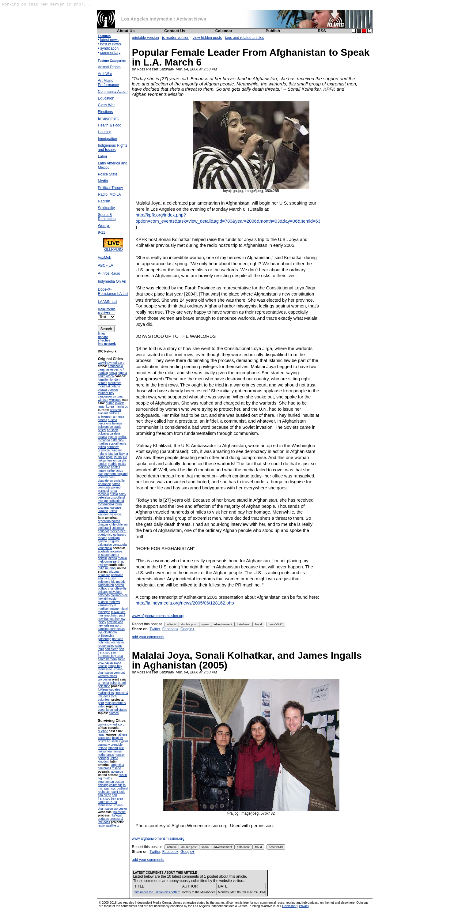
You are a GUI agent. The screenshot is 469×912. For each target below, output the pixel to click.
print (101, 703)
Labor (103, 156)
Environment (108, 118)
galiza (102, 447)
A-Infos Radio (109, 273)
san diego (111, 649)
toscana (103, 507)
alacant (103, 413)
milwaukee (118, 612)
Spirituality (106, 208)
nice (101, 474)
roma (113, 490)
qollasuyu (119, 534)
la (115, 605)
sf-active (104, 340)
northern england (116, 474)
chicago (103, 592)
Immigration (107, 139)
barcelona (105, 423)
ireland (102, 453)
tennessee (105, 669)
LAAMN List (107, 302)
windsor (103, 399)
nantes (115, 467)
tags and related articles (244, 38)
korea (110, 406)
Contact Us (174, 30)
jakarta (119, 403)
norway (103, 477)
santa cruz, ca (107, 802)
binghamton (106, 585)
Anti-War (105, 74)
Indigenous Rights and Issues (112, 147)
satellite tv (119, 703)
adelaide (104, 551)
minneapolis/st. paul (111, 615)
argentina (104, 521)
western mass (107, 676)
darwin (102, 558)
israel (122, 682)
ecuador (103, 531)
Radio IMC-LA (109, 194)
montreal (104, 386)
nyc (100, 632)
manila (119, 406)
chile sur (122, 524)
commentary (110, 53)
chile (112, 524)
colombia (118, 527)
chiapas (103, 524)
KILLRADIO (113, 248)
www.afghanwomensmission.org (158, 616)
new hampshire (108, 618)
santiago (114, 538)
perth (116, 561)
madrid (112, 463)
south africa (106, 376)
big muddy (118, 581)
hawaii (102, 598)
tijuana (102, 541)
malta (122, 463)
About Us (126, 30)
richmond (104, 642)
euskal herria (117, 443)
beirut (113, 682)
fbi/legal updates (109, 689)
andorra (114, 413)
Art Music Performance (108, 82)
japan (101, 406)
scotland (119, 497)
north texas (116, 629)
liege (109, 457)
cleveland (115, 592)
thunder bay (106, 393)
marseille (104, 467)
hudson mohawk (109, 602)
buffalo (102, 588)
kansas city (105, 605)
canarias (104, 369)
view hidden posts (207, 38)
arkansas (104, 575)
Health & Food (110, 125)
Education (106, 98)
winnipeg (115, 399)
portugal (103, 490)
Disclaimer (289, 906)
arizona (114, 571)
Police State (108, 174)
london (102, 463)
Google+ (187, 629)
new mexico (115, 622)
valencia (116, 514)
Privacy (304, 906)
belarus (117, 423)
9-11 (101, 232)
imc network (107, 343)
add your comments (148, 637)
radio (108, 703)
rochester (117, 642)
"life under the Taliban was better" (157, 892)
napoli (102, 470)
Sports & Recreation (107, 217)
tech (114, 696)
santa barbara (107, 659)
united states (118, 709)
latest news (109, 40)
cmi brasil (104, 527)
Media (103, 181)
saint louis (118, 791)
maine (114, 608)
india (101, 568)
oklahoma (110, 632)
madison (104, 608)
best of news (110, 44)
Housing (105, 132)
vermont (119, 672)
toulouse (115, 507)
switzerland (116, 501)
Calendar (224, 30)
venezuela (120, 544)
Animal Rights (109, 67)
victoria (118, 396)
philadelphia (106, 635)
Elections (105, 112)
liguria (118, 457)
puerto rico (105, 534)
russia (114, 494)
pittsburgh (105, 639)
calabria (115, 433)
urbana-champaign (110, 671)
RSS (322, 30)
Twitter (154, 629)
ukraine (103, 511)
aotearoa (116, 551)
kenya (113, 373)
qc (126, 406)
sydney (103, 565)
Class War (106, 105)
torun (118, 504)
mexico (114, 531)
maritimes (114, 383)
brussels (112, 430)
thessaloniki (106, 504)
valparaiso (105, 544)
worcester (104, 679)
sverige (103, 501)
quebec (113, 389)
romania (103, 494)
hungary (116, 450)
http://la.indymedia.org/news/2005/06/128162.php (185, 603)
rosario (103, 538)
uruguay (113, 541)
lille (125, 457)
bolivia (116, 521)
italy (122, 453)
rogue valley (106, 645)
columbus (117, 595)
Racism (104, 201)
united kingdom (107, 512)
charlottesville (117, 588)
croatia (102, 437)
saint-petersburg (112, 495)
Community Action (113, 91)
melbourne (105, 561)
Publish (273, 30)
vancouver (105, 396)
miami (123, 608)
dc (126, 595)
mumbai (110, 568)
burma (110, 403)
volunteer (104, 699)
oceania (103, 709)
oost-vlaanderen (106, 479)
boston (119, 585)
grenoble (104, 450)
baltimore (104, 581)
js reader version (175, 38)
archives (104, 312)
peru (123, 531)
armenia (118, 416)
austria (112, 420)
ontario (115, 386)
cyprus (112, 437)
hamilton (104, 379)
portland (117, 639)
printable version (145, 38)
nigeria (122, 373)
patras (116, 484)
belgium (103, 426)
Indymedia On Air (112, 281)
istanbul (113, 453)
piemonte (104, 487)
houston (113, 598)
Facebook (170, 629)
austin (112, 578)
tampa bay (115, 666)
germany (113, 447)
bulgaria (103, 433)
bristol (102, 430)
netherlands (115, 470)
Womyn (104, 226)
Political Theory (110, 188)
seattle (102, 666)
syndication (109, 48)
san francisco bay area (110, 654)
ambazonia (115, 366)
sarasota (115, 662)
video (101, 706)
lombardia (119, 460)
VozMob (104, 257)
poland (115, 487)
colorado (104, 595)
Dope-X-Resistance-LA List (113, 291)
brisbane (104, 554)
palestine (104, 686)
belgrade (115, 426)
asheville (117, 575)
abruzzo (115, 410)
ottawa (102, 389)
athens (102, 420)
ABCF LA (105, 265)
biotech (114, 713)
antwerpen (105, 416)
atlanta (102, 578)
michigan (104, 612)
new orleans (106, 625)
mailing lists (106, 693)
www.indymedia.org (111, 362)
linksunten (105, 460)
